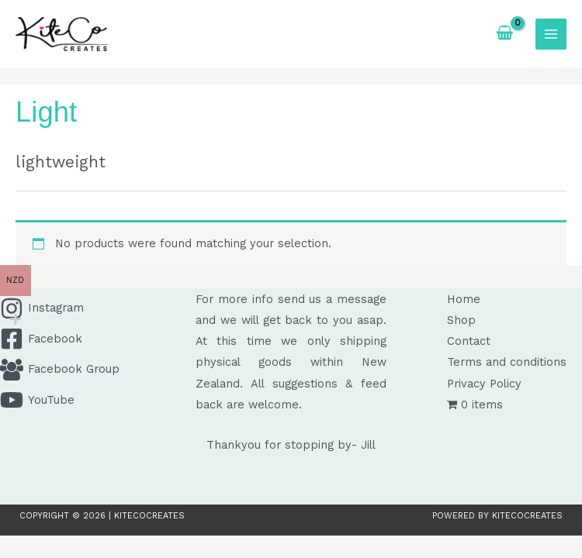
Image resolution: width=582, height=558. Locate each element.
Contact (468, 341)
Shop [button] (461, 320)
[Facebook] (95, 338)
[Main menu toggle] (550, 34)
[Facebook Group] (95, 369)
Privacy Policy (484, 384)
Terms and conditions (506, 362)
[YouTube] (95, 400)
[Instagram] (95, 308)
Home (463, 299)
